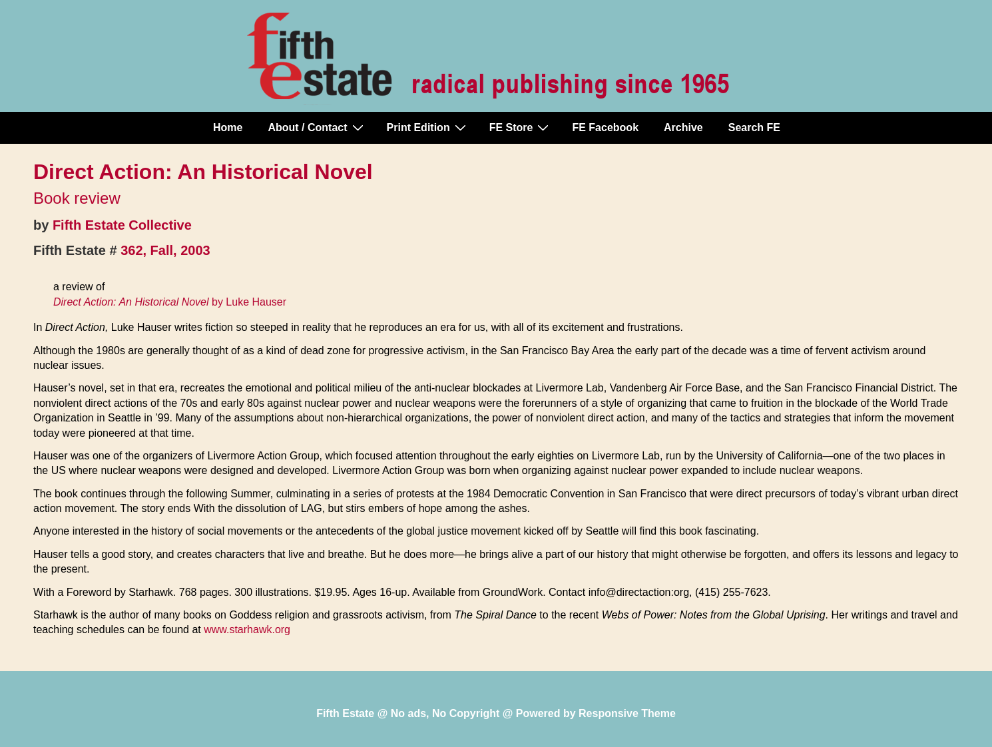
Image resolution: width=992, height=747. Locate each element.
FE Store (521, 127)
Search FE (754, 127)
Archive (683, 127)
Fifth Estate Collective (122, 225)
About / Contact (317, 127)
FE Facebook (605, 127)
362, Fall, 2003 (165, 250)
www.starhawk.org (247, 629)
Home (227, 127)
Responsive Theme (627, 713)
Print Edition (428, 127)
